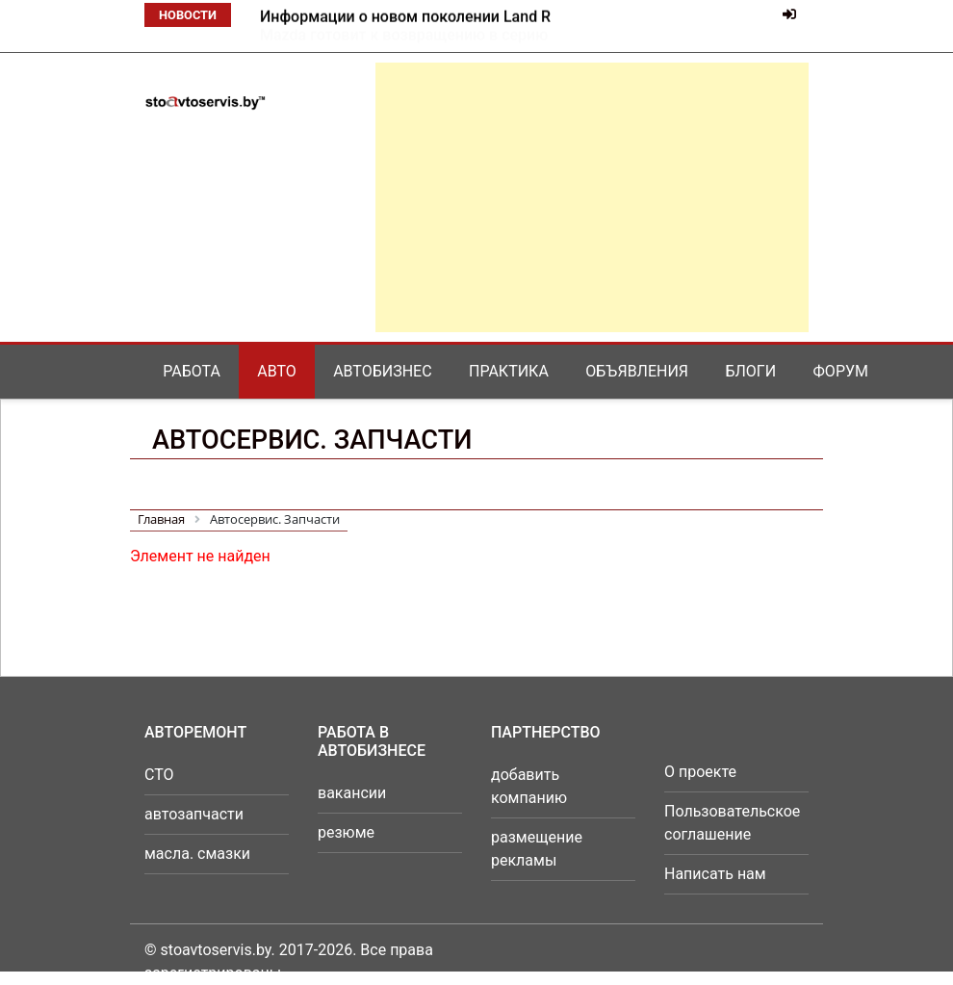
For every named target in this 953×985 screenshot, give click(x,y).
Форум (840, 371)
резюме (346, 832)
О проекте (700, 772)
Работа (191, 371)
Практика (509, 371)
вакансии (352, 793)
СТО (159, 774)
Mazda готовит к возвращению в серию (404, 17)
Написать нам (715, 874)
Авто (276, 371)
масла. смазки (197, 853)
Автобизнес (382, 371)
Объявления (636, 371)
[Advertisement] (592, 197)
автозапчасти (194, 814)
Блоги (750, 371)
